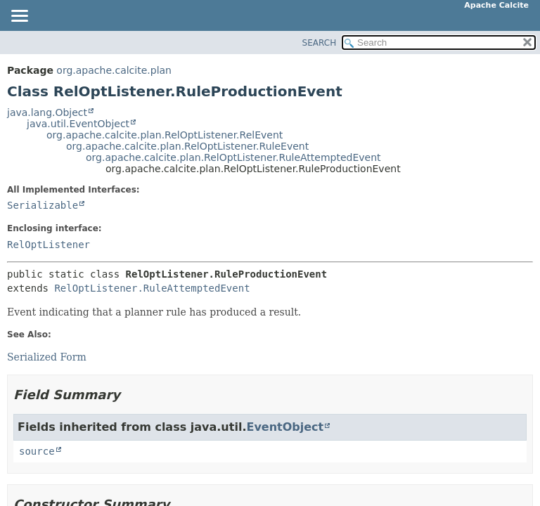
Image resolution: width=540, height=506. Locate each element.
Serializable (42, 205)
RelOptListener (48, 244)
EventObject (284, 427)
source (37, 451)
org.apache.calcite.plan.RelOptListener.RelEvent (164, 135)
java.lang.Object (47, 112)
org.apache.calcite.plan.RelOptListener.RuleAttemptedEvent (233, 157)
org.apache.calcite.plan (114, 70)
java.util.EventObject (78, 123)
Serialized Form (46, 357)
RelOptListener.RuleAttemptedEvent (152, 288)
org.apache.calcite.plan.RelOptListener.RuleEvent (187, 146)
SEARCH (319, 43)
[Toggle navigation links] (19, 17)
